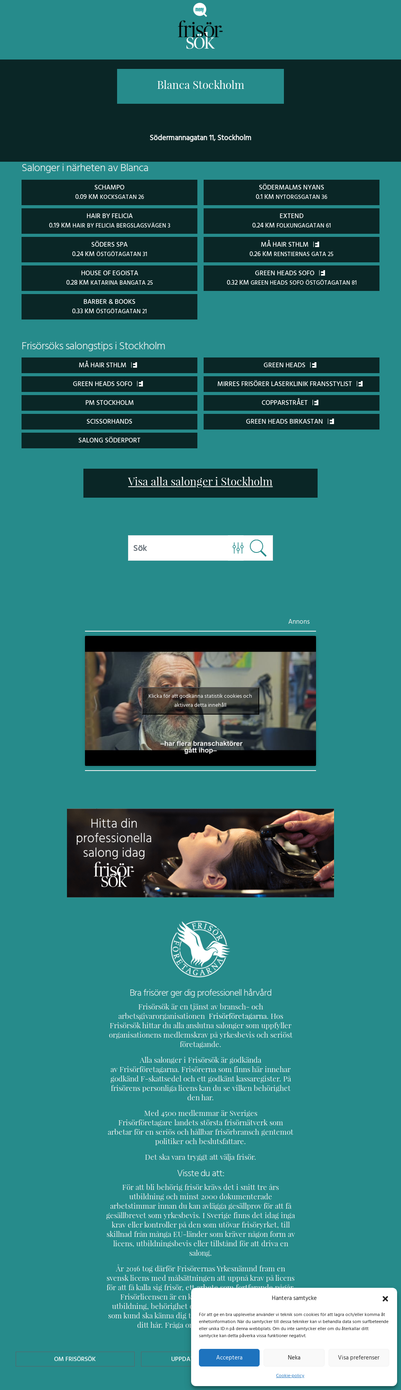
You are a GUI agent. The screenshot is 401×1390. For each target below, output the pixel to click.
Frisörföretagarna (217, 1014)
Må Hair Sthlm (107, 363)
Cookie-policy (290, 1375)
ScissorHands (109, 419)
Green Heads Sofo (107, 382)
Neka (293, 1357)
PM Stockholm (109, 400)
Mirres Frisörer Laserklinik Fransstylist (290, 382)
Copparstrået (290, 400)
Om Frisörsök (75, 1310)
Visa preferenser (358, 1357)
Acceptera (229, 1357)
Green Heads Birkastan (289, 419)
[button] (385, 1298)
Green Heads (290, 363)
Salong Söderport (109, 438)
